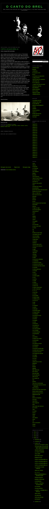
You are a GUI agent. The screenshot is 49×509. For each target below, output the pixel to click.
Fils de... (34, 201)
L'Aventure (34, 241)
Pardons (34, 381)
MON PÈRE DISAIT (39, 455)
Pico (9, 126)
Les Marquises (35, 345)
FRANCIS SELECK (39, 477)
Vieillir (33, 416)
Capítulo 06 (34, 132)
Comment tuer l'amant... (37, 186)
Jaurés (33, 222)
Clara (33, 184)
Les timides (34, 356)
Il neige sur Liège (36, 207)
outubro (36, 443)
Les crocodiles (35, 330)
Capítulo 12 (34, 142)
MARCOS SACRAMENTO (37, 105)
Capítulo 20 (34, 155)
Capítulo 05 (34, 130)
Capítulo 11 (34, 140)
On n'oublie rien (35, 378)
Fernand (34, 199)
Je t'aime (34, 227)
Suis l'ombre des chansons (38, 406)
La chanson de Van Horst (37, 264)
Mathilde (34, 368)
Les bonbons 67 (35, 325)
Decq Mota (8, 125)
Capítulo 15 (34, 147)
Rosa (33, 396)
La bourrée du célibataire (37, 259)
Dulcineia (34, 196)
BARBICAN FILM (38, 457)
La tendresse (35, 284)
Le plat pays (34, 308)
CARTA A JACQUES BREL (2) (41, 463)
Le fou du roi (35, 300)
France (22, 125)
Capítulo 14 (34, 145)
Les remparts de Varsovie (37, 353)
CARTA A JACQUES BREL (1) (41, 465)
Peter (6, 126)
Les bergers (34, 317)
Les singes (34, 355)
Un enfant (34, 411)
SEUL (33, 404)
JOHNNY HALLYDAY (36, 102)
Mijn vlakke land (35, 369)
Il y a (33, 214)
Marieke (34, 366)
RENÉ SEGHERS (36, 89)
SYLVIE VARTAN (36, 110)
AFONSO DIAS (35, 67)
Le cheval (34, 293)
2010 (35, 435)
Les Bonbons (35, 323)
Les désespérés (35, 333)
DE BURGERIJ (35, 188)
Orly (33, 379)
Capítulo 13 (34, 143)
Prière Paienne (35, 387)
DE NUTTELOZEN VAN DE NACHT (39, 189)
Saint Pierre (34, 401)
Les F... (33, 335)
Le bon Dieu (34, 292)
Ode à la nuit (35, 376)
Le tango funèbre (35, 312)
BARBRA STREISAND (39, 479)
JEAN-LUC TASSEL (39, 470)
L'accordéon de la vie (36, 234)
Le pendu (34, 307)
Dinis (13, 125)
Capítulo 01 (34, 124)
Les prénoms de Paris (37, 351)
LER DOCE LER (35, 81)
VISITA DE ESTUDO (39, 497)
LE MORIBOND (38, 481)
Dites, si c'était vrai (36, 193)
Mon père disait (35, 373)
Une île (33, 412)
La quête (34, 280)
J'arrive (33, 219)
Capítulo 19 (34, 153)
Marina (2, 126)
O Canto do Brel (24, 6)
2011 (35, 434)
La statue (34, 282)
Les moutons (35, 346)
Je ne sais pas (35, 224)
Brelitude (34, 69)
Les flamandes (35, 340)
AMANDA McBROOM (39, 450)
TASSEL (34, 107)
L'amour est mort (35, 237)
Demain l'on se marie (36, 191)
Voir (33, 421)
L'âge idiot (34, 252)
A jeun (33, 163)
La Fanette (34, 270)
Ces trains (34, 116)
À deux (33, 426)
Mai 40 (33, 365)
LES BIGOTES (38, 495)
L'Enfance (34, 242)
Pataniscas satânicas (36, 86)
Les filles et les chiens (37, 338)
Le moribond (35, 305)
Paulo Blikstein (35, 87)
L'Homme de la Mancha (37, 246)
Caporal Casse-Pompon (37, 178)
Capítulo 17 (34, 150)
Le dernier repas (35, 297)
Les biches (34, 318)
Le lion (33, 303)
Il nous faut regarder (36, 209)
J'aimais (34, 217)
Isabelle (34, 216)
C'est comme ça (35, 176)
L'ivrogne (34, 247)
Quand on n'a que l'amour (37, 392)
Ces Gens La (35, 181)
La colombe (34, 267)
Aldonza (34, 164)
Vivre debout (35, 417)
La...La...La (37, 472)
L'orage (34, 249)
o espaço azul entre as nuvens (38, 84)
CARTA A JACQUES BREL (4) (41, 459)
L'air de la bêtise (35, 236)
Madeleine (34, 363)
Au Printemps (35, 168)
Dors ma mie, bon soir (37, 194)
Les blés (34, 322)
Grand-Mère (34, 204)
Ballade (34, 173)
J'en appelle (34, 221)
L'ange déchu (35, 239)
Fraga (18, 125)
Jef (33, 229)
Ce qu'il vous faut (36, 179)
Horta (26, 125)
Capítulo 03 (34, 127)
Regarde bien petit (36, 394)
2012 (35, 432)
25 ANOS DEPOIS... (39, 488)
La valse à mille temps (37, 287)
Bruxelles (34, 174)
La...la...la (34, 290)
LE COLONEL (35, 295)
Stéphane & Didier (36, 92)
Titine (33, 409)
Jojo (33, 231)
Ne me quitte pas (35, 82)
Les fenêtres (35, 336)
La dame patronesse (36, 269)
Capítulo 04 (34, 129)
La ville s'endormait (36, 289)
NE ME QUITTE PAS (36, 113)
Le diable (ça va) (35, 298)
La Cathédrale (35, 260)
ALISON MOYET (35, 115)
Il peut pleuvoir (35, 211)
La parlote (34, 279)
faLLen (33, 74)
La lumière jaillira (35, 275)
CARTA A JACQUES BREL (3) (41, 461)
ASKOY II (34, 111)
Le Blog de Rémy (36, 77)
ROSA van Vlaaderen (36, 397)
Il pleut (33, 212)
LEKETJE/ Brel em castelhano (38, 79)
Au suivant (34, 169)
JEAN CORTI (37, 493)
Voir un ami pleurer (36, 422)
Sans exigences (35, 402)
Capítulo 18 (34, 152)
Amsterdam (34, 166)
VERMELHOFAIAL (36, 94)
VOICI (33, 419)
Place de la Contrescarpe (37, 383)
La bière (34, 257)
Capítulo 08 (34, 135)
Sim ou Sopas (35, 90)
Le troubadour (35, 313)
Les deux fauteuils (36, 331)
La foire (34, 272)
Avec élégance (35, 171)
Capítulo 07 (34, 134)
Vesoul (33, 414)
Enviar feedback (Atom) (11, 169)
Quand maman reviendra (37, 391)
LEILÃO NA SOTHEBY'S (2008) (41, 444)
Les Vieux (34, 360)
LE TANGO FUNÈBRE (39, 451)
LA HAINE (34, 274)
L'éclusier (34, 254)
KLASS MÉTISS (35, 103)
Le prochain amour (36, 310)
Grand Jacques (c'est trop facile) (39, 203)
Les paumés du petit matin (37, 348)
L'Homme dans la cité (36, 244)
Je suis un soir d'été (36, 226)
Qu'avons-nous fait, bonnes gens (39, 389)
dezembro (37, 439)
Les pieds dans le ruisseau (38, 350)
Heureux (34, 206)
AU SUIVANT (37, 486)
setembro (37, 501)
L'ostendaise (35, 250)
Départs (34, 198)
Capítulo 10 (34, 139)
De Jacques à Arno (36, 72)
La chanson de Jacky (36, 262)
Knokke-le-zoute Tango (37, 232)
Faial (15, 125)
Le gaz (33, 302)
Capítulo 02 (34, 125)
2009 (35, 437)
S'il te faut (34, 399)
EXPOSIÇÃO (37, 499)
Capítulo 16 (34, 148)
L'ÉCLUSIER (37, 453)
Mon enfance (35, 371)
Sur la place (34, 407)
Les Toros (34, 358)
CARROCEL (35, 71)
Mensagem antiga (26, 167)
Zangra (33, 424)
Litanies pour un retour (37, 361)
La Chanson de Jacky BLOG (38, 76)
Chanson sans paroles (37, 183)
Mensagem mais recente (6, 167)
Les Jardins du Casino (37, 343)
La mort (34, 277)
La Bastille (34, 255)
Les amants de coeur (36, 315)
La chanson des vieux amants (38, 265)
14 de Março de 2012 (36, 100)
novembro (37, 441)
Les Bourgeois (35, 327)
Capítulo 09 (34, 137)
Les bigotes (34, 320)
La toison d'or (35, 285)
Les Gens (34, 341)
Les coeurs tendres (36, 328)
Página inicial (17, 167)
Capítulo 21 (34, 157)
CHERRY (34, 108)
